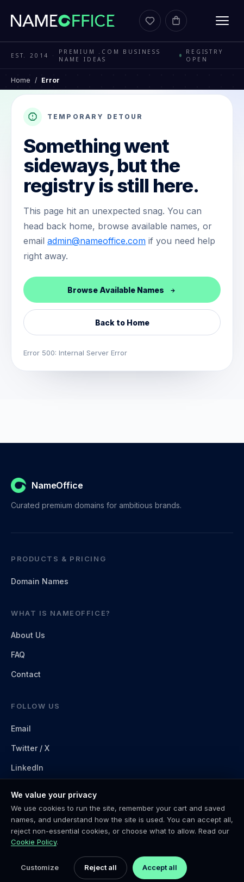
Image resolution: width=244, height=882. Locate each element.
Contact (26, 674)
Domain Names (39, 581)
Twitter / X (30, 748)
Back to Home (122, 322)
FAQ (18, 654)
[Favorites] (150, 21)
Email (21, 728)
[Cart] (176, 21)
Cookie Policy (34, 862)
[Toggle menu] (222, 20)
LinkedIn (27, 767)
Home (20, 80)
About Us (28, 635)
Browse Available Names (122, 290)
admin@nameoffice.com (96, 240)
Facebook (29, 787)
